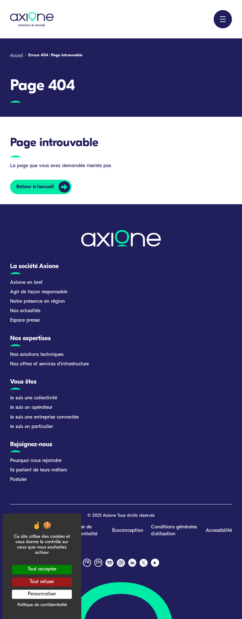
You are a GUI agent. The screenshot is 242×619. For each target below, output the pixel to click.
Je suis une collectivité (33, 398)
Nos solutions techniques (36, 354)
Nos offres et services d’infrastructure (49, 364)
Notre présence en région (37, 301)
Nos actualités (25, 310)
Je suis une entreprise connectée (44, 417)
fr (87, 562)
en (98, 562)
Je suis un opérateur (31, 407)
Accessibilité (219, 530)
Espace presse (25, 320)
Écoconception (127, 530)
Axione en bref (26, 282)
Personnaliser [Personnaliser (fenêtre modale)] (42, 594)
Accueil (16, 55)
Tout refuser (42, 581)
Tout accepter (42, 569)
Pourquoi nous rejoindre (35, 460)
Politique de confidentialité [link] (42, 605)
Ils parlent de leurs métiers (38, 470)
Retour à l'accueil (35, 186)
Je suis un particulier (31, 426)
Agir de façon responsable (38, 292)
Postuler (18, 479)
